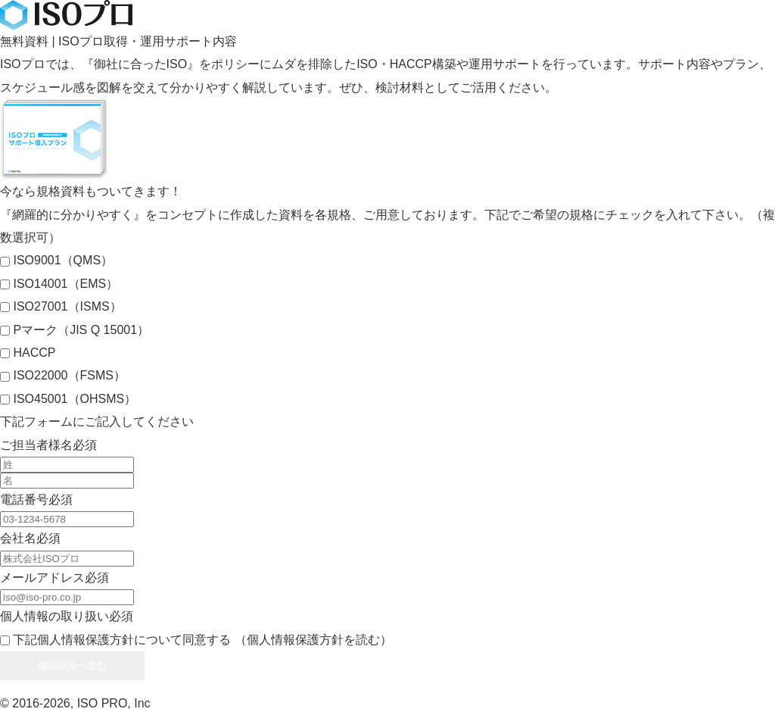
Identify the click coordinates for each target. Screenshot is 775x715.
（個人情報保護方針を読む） (313, 639)
